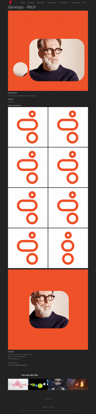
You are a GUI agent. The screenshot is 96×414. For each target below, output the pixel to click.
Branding (40, 3)
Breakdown (75, 3)
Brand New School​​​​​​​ (21, 365)
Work (23, 3)
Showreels (64, 3)
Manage (31, 3)
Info (84, 3)
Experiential (52, 3)
